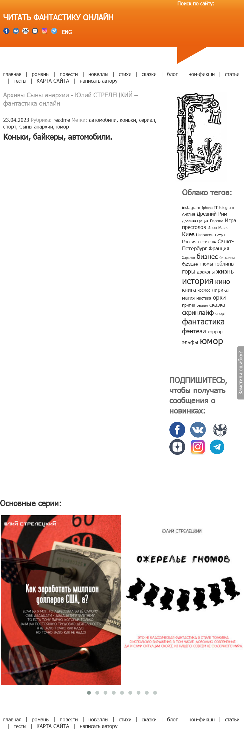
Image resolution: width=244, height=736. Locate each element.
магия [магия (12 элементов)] (188, 298)
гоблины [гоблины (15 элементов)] (224, 263)
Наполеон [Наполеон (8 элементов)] (205, 234)
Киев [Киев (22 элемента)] (188, 234)
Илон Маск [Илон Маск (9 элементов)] (217, 227)
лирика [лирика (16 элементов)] (220, 289)
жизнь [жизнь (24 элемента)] (225, 271)
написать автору (99, 80)
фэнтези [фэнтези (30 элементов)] (194, 330)
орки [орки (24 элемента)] (219, 297)
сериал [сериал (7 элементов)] (202, 305)
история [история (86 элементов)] (198, 280)
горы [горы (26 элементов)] (188, 271)
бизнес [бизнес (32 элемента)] (207, 256)
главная (12, 74)
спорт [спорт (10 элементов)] (220, 313)
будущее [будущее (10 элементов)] (190, 264)
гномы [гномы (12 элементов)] (206, 263)
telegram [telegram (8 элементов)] (226, 207)
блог (172, 74)
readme (61, 119)
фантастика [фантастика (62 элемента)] (203, 321)
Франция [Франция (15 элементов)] (219, 248)
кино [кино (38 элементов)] (222, 281)
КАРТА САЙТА (53, 80)
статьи (232, 74)
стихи (125, 74)
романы (41, 74)
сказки (149, 74)
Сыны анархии (36, 126)
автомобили (103, 119)
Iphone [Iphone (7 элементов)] (207, 207)
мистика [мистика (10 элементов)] (203, 298)
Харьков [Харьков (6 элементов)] (188, 257)
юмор (62, 126)
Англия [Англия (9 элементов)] (188, 214)
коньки (128, 119)
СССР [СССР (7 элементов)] (202, 242)
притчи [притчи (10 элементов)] (188, 305)
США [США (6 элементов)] (212, 242)
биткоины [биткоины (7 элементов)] (227, 257)
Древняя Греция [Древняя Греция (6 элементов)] (195, 221)
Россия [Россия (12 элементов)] (189, 241)
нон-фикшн (201, 74)
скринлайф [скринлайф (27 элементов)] (198, 312)
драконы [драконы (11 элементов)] (206, 272)
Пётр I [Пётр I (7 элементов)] (220, 235)
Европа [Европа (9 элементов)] (216, 220)
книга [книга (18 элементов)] (189, 289)
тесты (20, 80)
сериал (147, 119)
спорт (9, 126)
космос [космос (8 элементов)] (204, 290)
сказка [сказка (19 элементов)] (217, 304)
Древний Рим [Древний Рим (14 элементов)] (212, 213)
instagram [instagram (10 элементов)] (191, 207)
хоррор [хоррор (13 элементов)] (214, 331)
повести (69, 74)
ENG (66, 32)
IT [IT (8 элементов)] (216, 207)
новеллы (98, 74)
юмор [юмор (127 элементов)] (211, 340)
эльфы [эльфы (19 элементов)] (190, 341)
